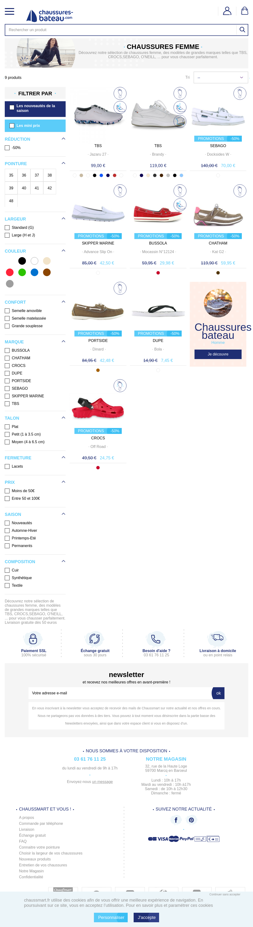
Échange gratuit (32, 835)
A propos (26, 818)
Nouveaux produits (35, 859)
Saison (13, 514)
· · (98, 154)
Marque (14, 342)
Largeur (15, 219)
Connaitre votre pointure (39, 847)
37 (37, 175)
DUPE (158, 341)
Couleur (15, 251)
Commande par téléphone (41, 823)
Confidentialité (31, 877)
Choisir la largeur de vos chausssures (51, 853)
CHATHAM (218, 243)
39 (11, 188)
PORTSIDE (98, 341)
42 (50, 188)
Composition (20, 561)
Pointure (16, 163)
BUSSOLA (158, 243)
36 (24, 175)
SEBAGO (218, 146)
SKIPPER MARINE (98, 243)
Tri (187, 77)
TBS (98, 146)
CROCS (98, 438)
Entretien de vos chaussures (43, 865)
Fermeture (18, 458)
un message (102, 782)
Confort (15, 302)
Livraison (26, 829)
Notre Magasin (31, 871)
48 (11, 201)
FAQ (23, 841)
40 (24, 188)
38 (50, 175)
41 (37, 188)
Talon (12, 418)
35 (11, 175)
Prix (10, 482)
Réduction (17, 139)
